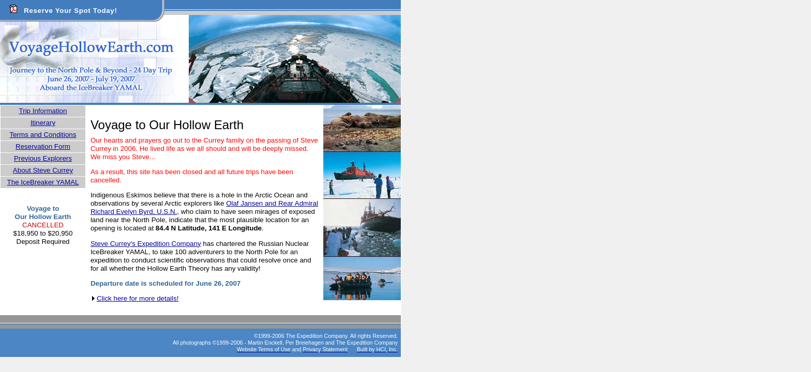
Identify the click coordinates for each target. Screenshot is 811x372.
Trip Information (43, 111)
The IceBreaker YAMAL (43, 182)
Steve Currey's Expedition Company (146, 243)
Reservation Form (43, 146)
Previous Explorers (43, 158)
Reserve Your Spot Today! (70, 10)
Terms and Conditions (43, 134)
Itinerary (43, 123)
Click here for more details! (138, 298)
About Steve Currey (43, 170)
